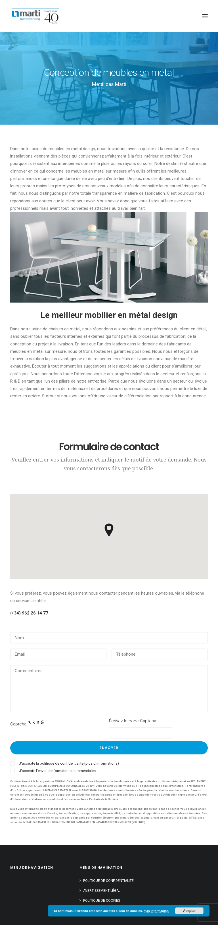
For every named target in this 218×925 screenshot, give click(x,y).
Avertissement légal (101, 891)
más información (156, 911)
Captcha (18, 724)
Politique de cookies (101, 901)
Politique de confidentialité (108, 881)
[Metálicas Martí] (35, 16)
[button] (205, 16)
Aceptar (189, 911)
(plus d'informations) (101, 763)
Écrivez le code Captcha (132, 720)
